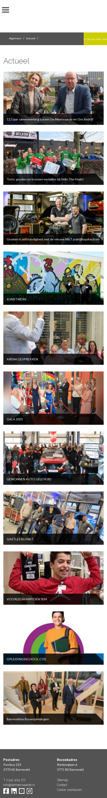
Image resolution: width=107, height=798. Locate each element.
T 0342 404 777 (14, 780)
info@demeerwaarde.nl (19, 785)
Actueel (30, 38)
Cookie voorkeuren (69, 790)
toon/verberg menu (5, 10)
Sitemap (62, 780)
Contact (62, 785)
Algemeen (15, 38)
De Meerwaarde (53, 17)
